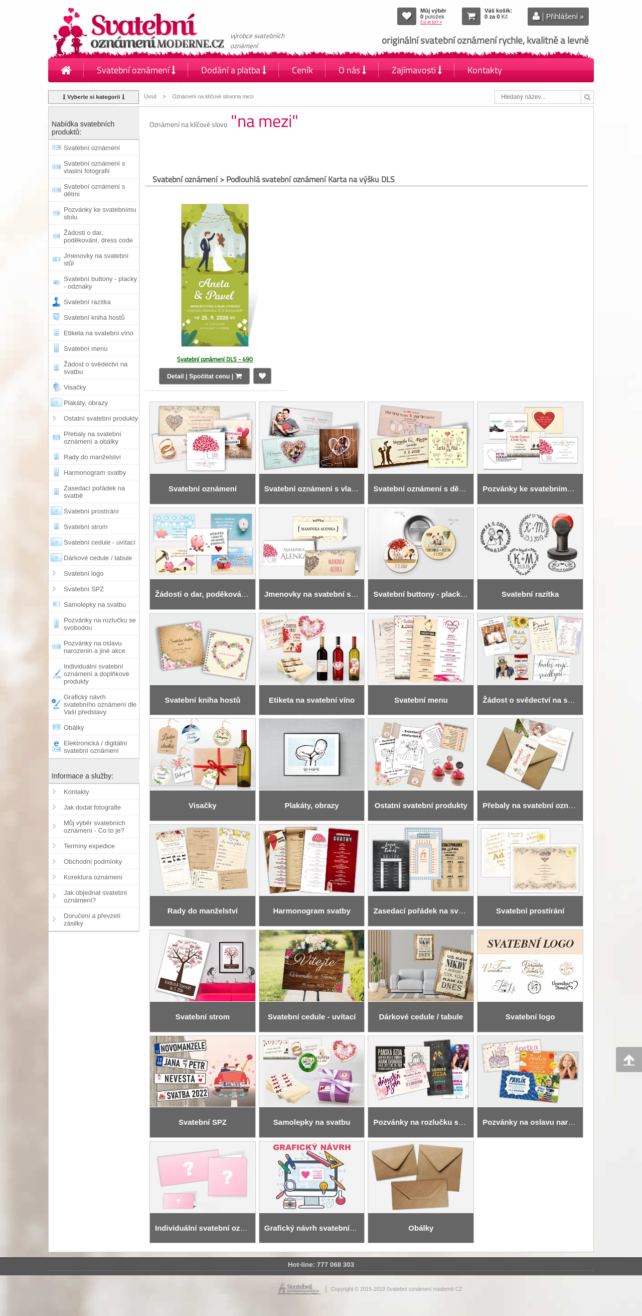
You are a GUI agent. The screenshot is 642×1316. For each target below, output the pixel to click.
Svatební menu (85, 348)
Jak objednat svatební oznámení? (95, 896)
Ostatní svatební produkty (101, 418)
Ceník (302, 70)
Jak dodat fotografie (92, 807)
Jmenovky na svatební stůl (96, 259)
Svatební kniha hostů (94, 317)
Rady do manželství (92, 457)
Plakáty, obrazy (86, 403)
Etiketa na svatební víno (98, 333)
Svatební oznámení (136, 70)
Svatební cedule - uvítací (99, 542)
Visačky (75, 387)
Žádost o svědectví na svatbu (95, 367)
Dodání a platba (233, 70)
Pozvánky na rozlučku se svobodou (100, 623)
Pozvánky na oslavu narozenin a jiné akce (94, 646)
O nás (352, 70)
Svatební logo (84, 573)
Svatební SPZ (84, 589)
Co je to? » (431, 22)
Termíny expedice (89, 846)
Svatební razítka (87, 302)
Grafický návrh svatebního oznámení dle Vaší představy (100, 704)
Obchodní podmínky (93, 861)
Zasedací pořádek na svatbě (94, 491)
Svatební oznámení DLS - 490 (215, 359)
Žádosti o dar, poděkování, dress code (98, 236)
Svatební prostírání (91, 511)
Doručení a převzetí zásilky (92, 919)
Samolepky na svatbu (95, 604)
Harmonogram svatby (95, 472)
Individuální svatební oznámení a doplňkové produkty (96, 674)
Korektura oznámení (93, 877)
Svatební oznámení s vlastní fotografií (94, 167)
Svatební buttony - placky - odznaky (100, 282)
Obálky (74, 727)
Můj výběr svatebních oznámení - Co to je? (94, 826)
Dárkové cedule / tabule (98, 558)
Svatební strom (85, 527)
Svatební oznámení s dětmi (94, 190)
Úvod (150, 96)
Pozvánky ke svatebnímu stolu (100, 213)
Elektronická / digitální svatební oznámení (95, 746)
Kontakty (484, 70)
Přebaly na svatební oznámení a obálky (92, 437)
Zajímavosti (417, 70)
